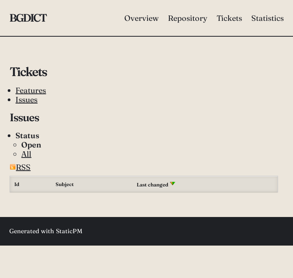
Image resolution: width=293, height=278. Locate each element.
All (26, 154)
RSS (20, 167)
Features (30, 90)
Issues (26, 99)
